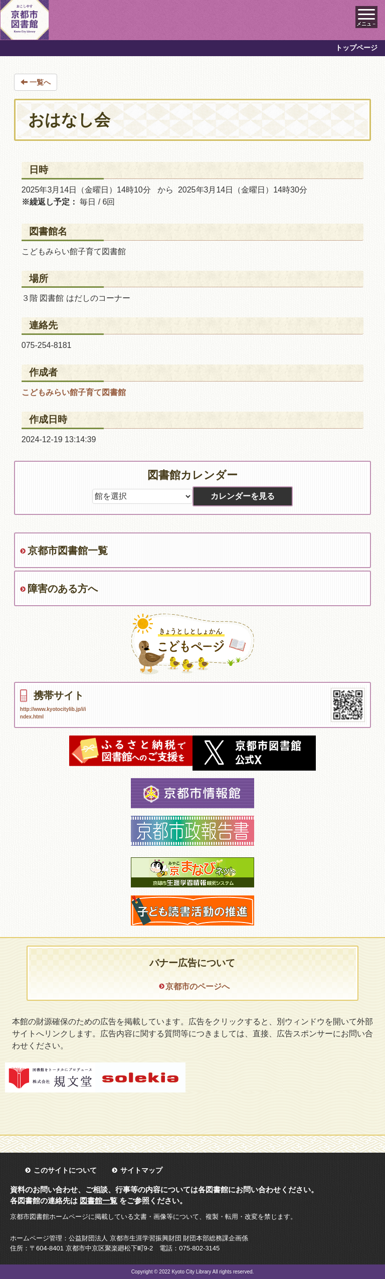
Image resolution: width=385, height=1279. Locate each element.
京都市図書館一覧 (68, 550)
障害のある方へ (63, 588)
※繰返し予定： (50, 202)
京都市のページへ (197, 986)
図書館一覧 (98, 1200)
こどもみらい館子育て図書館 (74, 392)
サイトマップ (141, 1170)
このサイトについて (65, 1170)
